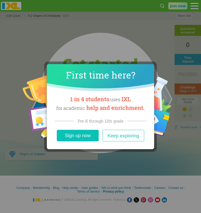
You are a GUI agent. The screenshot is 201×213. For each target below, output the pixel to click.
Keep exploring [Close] (123, 135)
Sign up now (78, 135)
